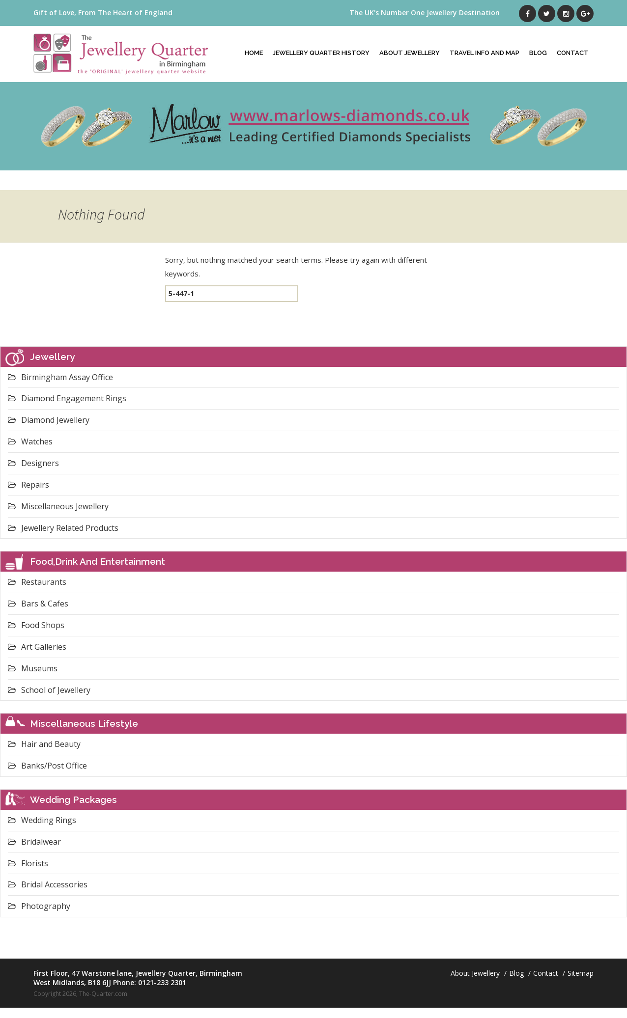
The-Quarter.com (103, 994)
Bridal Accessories (47, 884)
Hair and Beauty (44, 744)
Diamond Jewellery (48, 419)
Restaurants (37, 582)
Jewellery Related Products (63, 528)
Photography (39, 906)
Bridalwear (34, 841)
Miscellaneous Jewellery (58, 506)
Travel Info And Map (484, 52)
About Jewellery (409, 52)
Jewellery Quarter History (321, 52)
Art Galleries (37, 646)
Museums (32, 668)
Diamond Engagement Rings (67, 398)
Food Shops (36, 625)
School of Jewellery (49, 690)
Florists (28, 863)
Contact (573, 52)
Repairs (28, 484)
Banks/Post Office (47, 765)
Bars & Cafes (38, 603)
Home (254, 52)
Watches (30, 441)
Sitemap (581, 973)
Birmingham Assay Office (60, 377)
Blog (538, 52)
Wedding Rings (42, 820)
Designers (33, 463)
